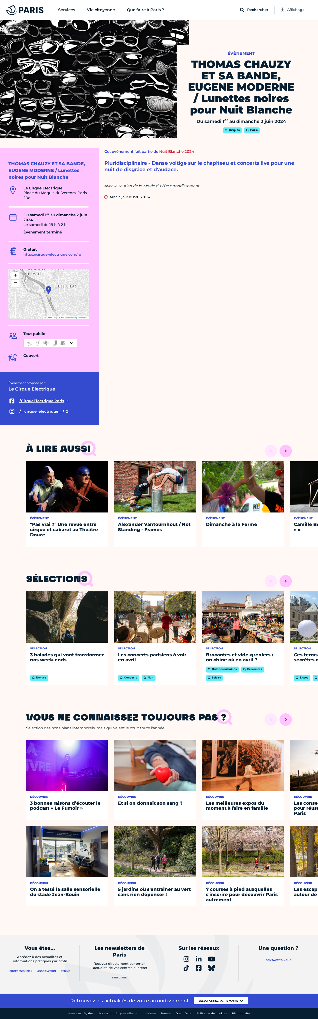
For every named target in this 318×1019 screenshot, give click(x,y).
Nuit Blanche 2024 (176, 151)
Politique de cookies (212, 1013)
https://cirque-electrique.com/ (50, 254)
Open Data (184, 1013)
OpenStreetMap (70, 317)
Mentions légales (80, 1013)
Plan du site (241, 1013)
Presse (166, 1013)
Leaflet (48, 317)
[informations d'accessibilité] (50, 343)
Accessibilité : (127, 1013)
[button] (48, 290)
